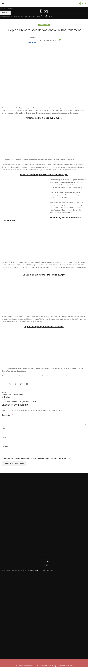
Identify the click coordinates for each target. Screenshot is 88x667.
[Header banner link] (44, 333)
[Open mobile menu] (3, 3)
